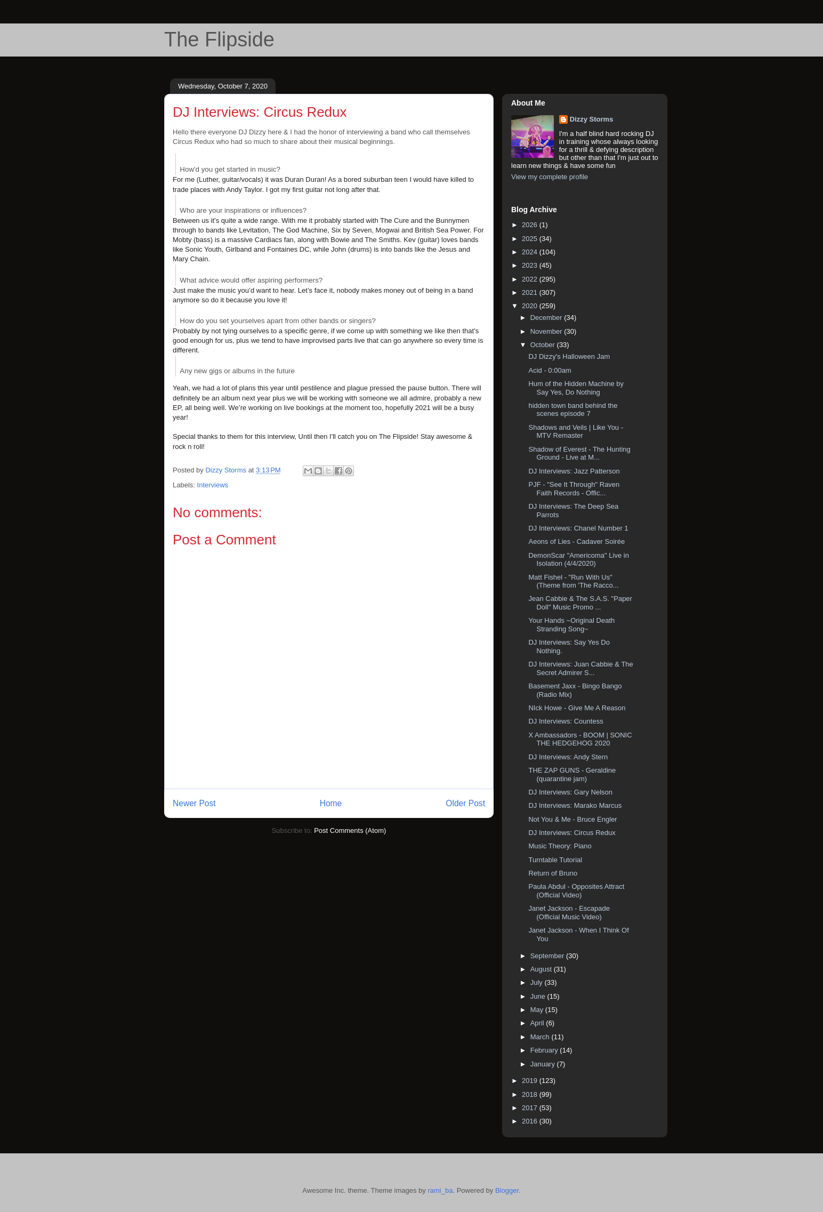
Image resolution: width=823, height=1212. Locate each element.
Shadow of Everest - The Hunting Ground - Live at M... (579, 453)
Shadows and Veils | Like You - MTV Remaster (575, 431)
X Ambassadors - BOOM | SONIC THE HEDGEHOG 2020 (580, 739)
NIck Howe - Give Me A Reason (576, 708)
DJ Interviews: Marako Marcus (575, 805)
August (542, 969)
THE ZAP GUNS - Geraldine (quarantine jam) (572, 774)
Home (331, 803)
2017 (530, 1108)
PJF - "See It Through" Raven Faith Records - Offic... (573, 488)
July (537, 982)
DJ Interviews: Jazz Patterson (573, 471)
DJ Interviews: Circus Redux (571, 833)
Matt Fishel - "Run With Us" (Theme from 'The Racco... (573, 581)
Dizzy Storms (592, 119)
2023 (530, 265)
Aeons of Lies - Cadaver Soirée (576, 541)
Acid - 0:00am (549, 370)
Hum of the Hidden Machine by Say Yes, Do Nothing (575, 388)
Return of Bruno (552, 873)
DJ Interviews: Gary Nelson (570, 792)
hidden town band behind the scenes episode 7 (572, 410)
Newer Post (194, 803)
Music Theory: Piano (559, 846)
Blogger (507, 1190)
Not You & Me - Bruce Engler (572, 819)
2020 (530, 306)
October (543, 345)
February (545, 1050)
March (541, 1037)
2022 (530, 279)
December (547, 318)
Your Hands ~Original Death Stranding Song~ (571, 624)
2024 (530, 252)
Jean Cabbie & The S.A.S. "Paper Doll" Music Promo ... (580, 603)
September (548, 956)
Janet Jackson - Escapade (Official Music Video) (568, 912)
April (538, 1023)
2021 (530, 292)
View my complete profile (549, 177)
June (538, 996)
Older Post (465, 803)
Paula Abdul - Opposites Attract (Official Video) (576, 890)
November (547, 331)
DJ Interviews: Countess (565, 721)
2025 (530, 239)
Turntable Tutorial (555, 860)
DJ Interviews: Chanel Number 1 (578, 528)
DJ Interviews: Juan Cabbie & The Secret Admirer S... (580, 668)
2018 (530, 1094)
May (537, 1010)
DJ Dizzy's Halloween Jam (569, 356)
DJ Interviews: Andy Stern (568, 757)
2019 (530, 1081)
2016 (530, 1121)
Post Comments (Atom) (350, 830)
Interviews (213, 485)
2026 (530, 225)
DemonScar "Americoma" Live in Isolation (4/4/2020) (578, 559)
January (543, 1064)
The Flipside (219, 39)
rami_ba (440, 1190)
